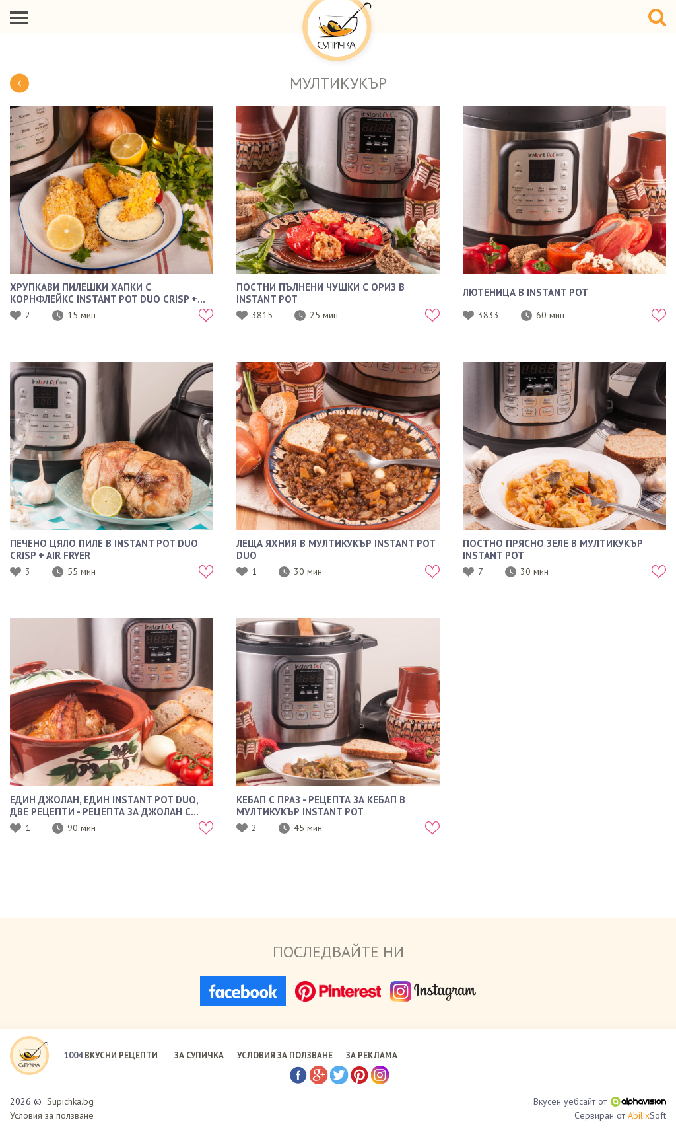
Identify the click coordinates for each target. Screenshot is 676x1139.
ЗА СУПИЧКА (199, 1055)
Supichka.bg (70, 1101)
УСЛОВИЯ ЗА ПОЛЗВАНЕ (285, 1055)
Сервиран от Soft (620, 1115)
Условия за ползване (52, 1115)
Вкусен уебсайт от (599, 1101)
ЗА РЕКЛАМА (371, 1055)
